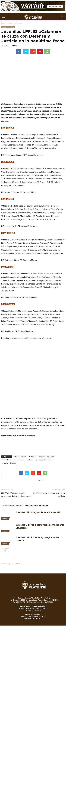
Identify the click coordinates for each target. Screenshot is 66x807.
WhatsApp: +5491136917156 (42, 602)
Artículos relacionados (11, 505)
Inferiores (18, 23)
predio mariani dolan (43, 460)
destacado (32, 457)
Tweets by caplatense (10, 563)
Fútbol (10, 23)
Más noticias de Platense (36, 505)
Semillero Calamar (9, 463)
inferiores (20, 460)
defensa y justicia (19, 457)
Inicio (3, 23)
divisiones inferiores (46, 457)
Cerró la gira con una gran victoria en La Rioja (49, 494)
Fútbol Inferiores (8, 460)
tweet (40, 480)
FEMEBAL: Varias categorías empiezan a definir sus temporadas (16, 494)
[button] (62, 16)
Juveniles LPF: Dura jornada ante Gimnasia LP (38, 512)
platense (30, 460)
